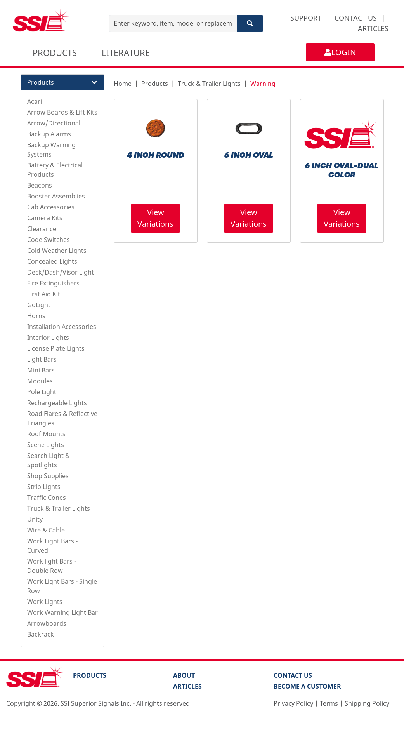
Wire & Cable (46, 530)
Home (123, 83)
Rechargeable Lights (57, 402)
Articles (187, 686)
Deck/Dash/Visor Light (60, 272)
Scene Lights (45, 444)
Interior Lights (48, 337)
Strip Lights (44, 486)
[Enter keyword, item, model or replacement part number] (173, 23)
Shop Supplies (48, 476)
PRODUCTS (55, 52)
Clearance (41, 228)
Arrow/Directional (53, 123)
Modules (40, 381)
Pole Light (41, 392)
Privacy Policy (293, 703)
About (184, 675)
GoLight (38, 305)
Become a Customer (307, 686)
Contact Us (293, 675)
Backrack (40, 634)
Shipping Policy (367, 703)
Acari (34, 101)
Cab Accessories (51, 207)
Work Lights (44, 601)
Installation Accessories (61, 326)
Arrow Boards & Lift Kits (62, 112)
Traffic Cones (46, 497)
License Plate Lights (56, 348)
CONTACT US (356, 18)
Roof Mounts (46, 434)
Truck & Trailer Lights (58, 508)
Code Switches (48, 239)
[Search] (250, 23)
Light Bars (42, 359)
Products (154, 83)
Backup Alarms (49, 134)
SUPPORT (305, 18)
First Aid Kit (43, 294)
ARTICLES (373, 28)
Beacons (39, 185)
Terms (329, 703)
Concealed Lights (52, 261)
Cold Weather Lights (57, 250)
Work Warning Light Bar (62, 612)
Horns (36, 315)
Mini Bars (41, 370)
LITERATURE (126, 52)
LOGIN (340, 52)
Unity (35, 519)
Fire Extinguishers (53, 283)
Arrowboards (46, 623)
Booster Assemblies (56, 196)
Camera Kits (44, 218)
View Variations (155, 218)
